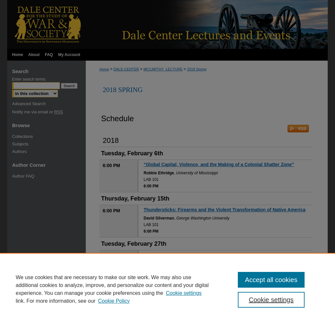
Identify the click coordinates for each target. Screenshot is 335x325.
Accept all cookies (271, 279)
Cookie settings (184, 293)
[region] (167, 289)
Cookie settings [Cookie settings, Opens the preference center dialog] (271, 299)
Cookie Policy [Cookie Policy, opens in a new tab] (114, 301)
